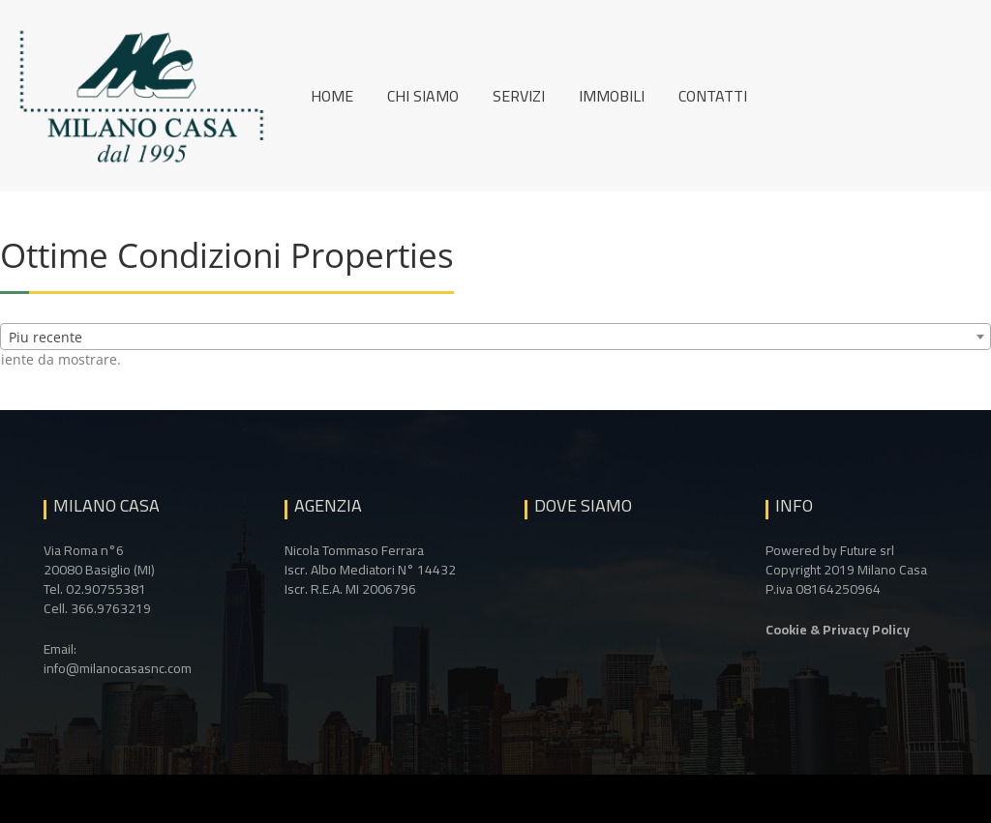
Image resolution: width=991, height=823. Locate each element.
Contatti (712, 95)
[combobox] (495, 336)
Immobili (612, 95)
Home (332, 95)
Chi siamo (423, 95)
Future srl (867, 550)
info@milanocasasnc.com (118, 668)
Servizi (519, 95)
